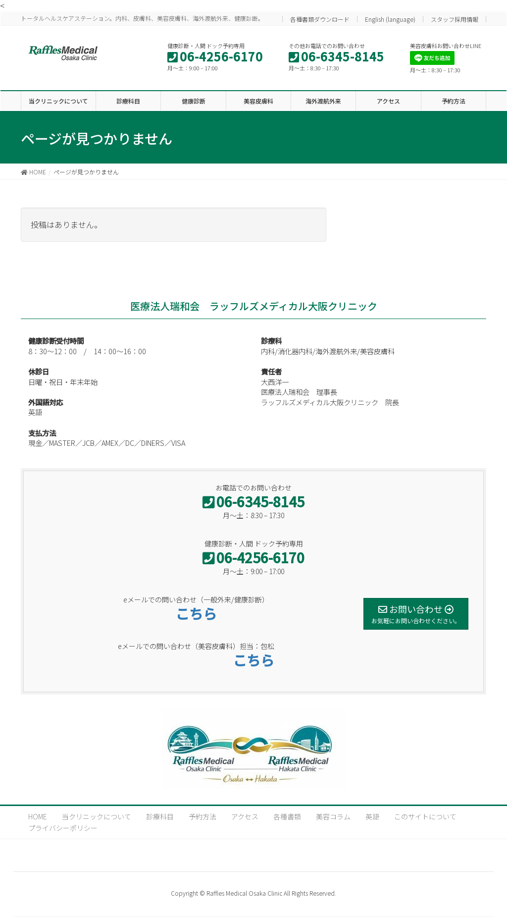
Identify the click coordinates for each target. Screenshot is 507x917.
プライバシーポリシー (63, 828)
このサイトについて (425, 816)
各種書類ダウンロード (320, 19)
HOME (37, 816)
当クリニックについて (96, 816)
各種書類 (287, 816)
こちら (196, 613)
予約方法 (202, 816)
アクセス (244, 816)
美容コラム (333, 816)
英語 (372, 816)
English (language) (390, 19)
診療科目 (160, 816)
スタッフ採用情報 (454, 19)
